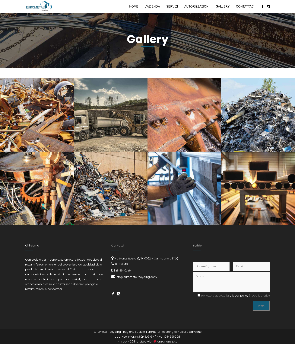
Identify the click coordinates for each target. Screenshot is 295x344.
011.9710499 (120, 264)
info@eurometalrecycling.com (134, 277)
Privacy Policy (239, 295)
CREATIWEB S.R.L (167, 341)
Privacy (123, 341)
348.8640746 (121, 270)
